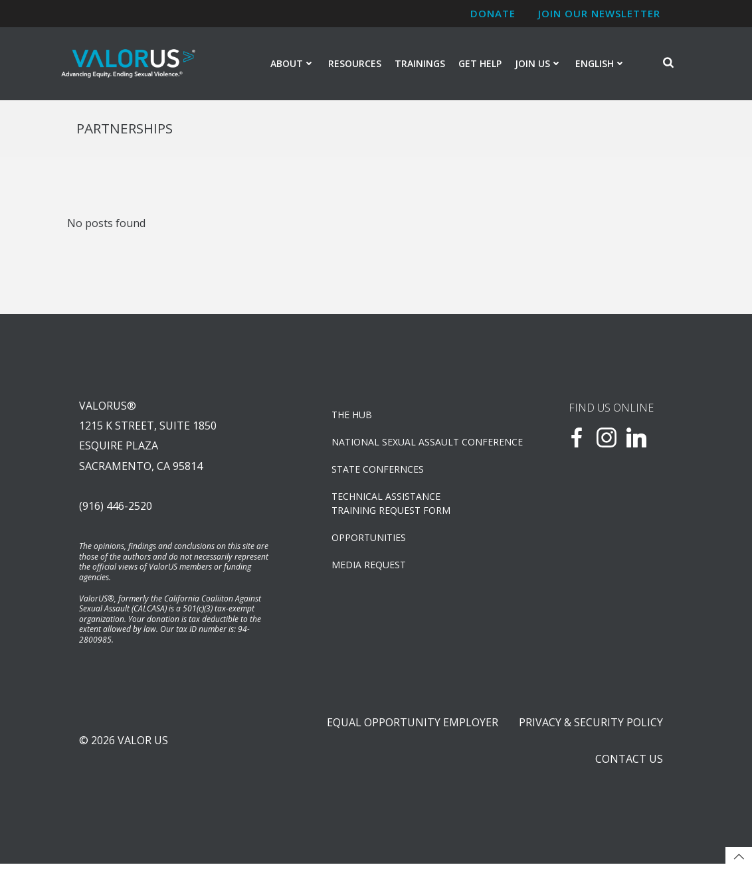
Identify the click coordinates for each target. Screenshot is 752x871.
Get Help (480, 64)
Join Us (538, 64)
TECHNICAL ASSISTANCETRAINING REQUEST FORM (391, 506)
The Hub (352, 418)
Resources (354, 64)
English (600, 64)
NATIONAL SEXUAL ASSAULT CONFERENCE (411, 445)
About (292, 64)
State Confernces (378, 472)
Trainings (420, 64)
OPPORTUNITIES (369, 540)
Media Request (369, 568)
